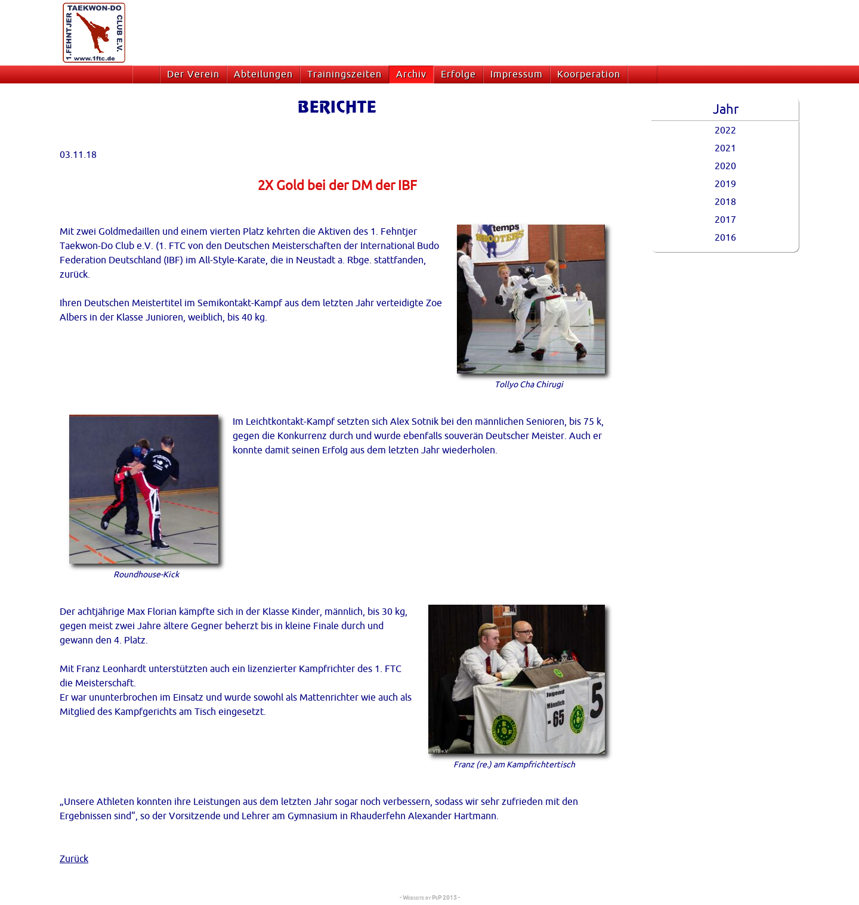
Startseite (148, 74)
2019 (725, 184)
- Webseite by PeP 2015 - (430, 897)
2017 (725, 220)
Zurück (74, 859)
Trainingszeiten (344, 74)
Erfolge (458, 74)
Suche (645, 74)
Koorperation (588, 74)
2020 (725, 166)
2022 (725, 130)
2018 (725, 202)
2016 (725, 238)
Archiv (411, 74)
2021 (725, 148)
